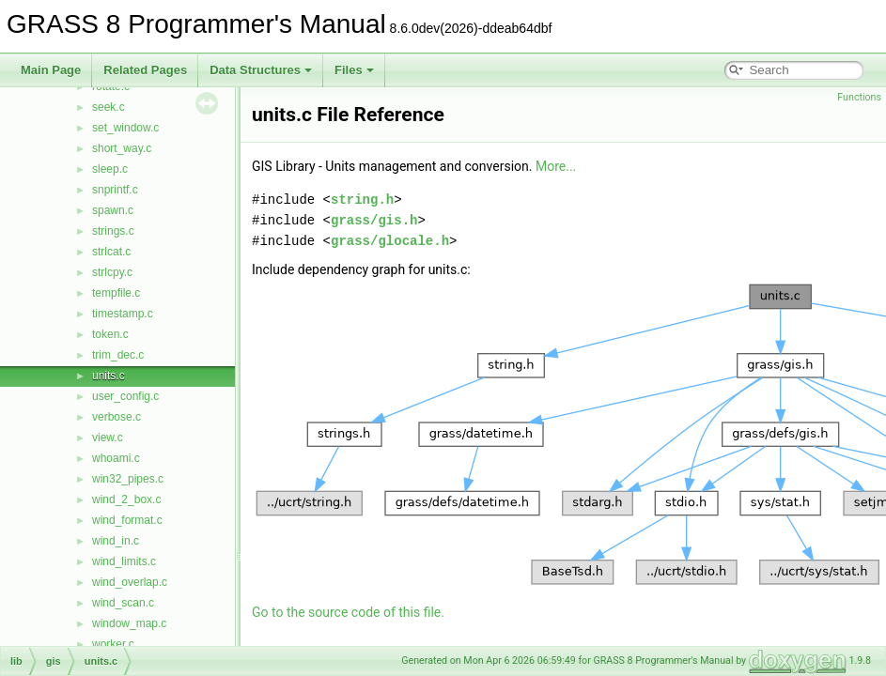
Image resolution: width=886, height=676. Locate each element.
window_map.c (129, 623)
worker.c (113, 644)
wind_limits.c (124, 561)
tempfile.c (116, 293)
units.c (108, 375)
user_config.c (125, 396)
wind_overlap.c (129, 582)
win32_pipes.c (127, 478)
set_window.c (125, 127)
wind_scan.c (123, 602)
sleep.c (110, 169)
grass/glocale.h (390, 241)
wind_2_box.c (126, 499)
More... (556, 166)
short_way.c (121, 148)
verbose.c (116, 416)
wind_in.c (115, 540)
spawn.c (112, 210)
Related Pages (145, 70)
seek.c (108, 107)
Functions (859, 97)
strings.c (113, 231)
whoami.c (116, 458)
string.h (362, 199)
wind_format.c (127, 520)
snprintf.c (115, 189)
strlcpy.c (112, 272)
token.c (110, 334)
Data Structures (261, 70)
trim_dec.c (118, 354)
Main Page (51, 70)
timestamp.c (122, 313)
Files (354, 70)
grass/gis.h (374, 220)
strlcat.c (111, 251)
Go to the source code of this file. (348, 612)
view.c (107, 437)
